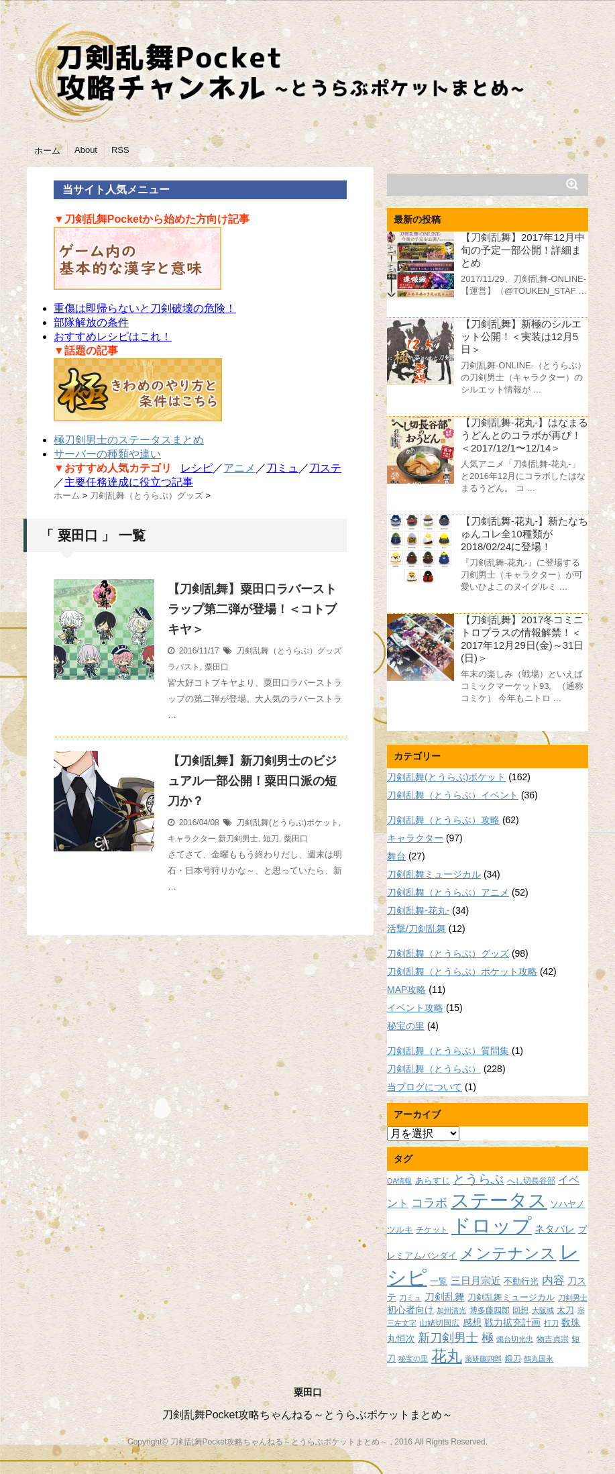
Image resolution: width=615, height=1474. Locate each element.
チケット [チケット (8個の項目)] (432, 1229)
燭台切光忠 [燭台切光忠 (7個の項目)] (514, 1339)
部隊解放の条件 (91, 322)
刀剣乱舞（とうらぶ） (434, 1068)
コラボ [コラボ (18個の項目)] (429, 1203)
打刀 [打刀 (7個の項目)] (551, 1323)
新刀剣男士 (238, 838)
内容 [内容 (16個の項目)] (553, 1280)
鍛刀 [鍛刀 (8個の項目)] (513, 1358)
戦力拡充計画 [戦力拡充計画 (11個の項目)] (512, 1322)
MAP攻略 (406, 989)
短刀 (271, 838)
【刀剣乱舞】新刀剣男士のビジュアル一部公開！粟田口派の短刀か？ (252, 781)
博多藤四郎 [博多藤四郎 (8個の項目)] (489, 1310)
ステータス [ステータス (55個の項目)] (499, 1200)
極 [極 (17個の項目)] (488, 1338)
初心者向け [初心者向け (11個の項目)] (410, 1309)
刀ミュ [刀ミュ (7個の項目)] (410, 1298)
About (85, 150)
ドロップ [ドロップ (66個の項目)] (491, 1225)
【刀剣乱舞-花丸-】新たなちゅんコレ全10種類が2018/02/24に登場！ (524, 533)
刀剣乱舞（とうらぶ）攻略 (443, 819)
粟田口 (217, 667)
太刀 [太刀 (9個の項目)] (565, 1310)
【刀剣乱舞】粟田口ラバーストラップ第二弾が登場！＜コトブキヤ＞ (252, 609)
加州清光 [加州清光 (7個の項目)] (451, 1310)
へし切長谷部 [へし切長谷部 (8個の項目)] (531, 1180)
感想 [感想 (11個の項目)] (472, 1322)
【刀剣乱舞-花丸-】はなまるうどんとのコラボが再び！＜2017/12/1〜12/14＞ (524, 435)
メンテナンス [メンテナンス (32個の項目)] (507, 1253)
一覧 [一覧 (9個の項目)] (438, 1281)
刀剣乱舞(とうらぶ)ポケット (288, 822)
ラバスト (184, 667)
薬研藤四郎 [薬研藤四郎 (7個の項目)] (483, 1359)
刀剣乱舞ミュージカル (434, 874)
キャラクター (192, 838)
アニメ (239, 468)
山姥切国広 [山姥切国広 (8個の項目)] (439, 1322)
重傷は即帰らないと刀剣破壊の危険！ (145, 308)
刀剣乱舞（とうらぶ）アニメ (448, 892)
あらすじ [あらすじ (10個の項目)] (432, 1180)
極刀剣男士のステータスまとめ (129, 439)
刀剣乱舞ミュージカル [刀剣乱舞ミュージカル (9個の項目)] (511, 1297)
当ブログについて (424, 1087)
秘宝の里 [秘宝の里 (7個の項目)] (413, 1359)
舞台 (396, 856)
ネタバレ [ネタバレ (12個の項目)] (555, 1229)
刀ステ (325, 468)
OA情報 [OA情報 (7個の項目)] (399, 1181)
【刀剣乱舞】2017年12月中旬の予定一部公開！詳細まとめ (523, 249)
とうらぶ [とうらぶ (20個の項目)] (478, 1179)
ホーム (47, 151)
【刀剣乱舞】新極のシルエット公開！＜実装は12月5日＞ (521, 336)
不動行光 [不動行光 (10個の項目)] (521, 1281)
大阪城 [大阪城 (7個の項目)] (543, 1310)
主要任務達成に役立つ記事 (128, 482)
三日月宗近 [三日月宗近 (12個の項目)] (476, 1280)
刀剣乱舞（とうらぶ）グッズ (289, 650)
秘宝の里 (406, 1025)
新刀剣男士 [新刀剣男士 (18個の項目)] (448, 1337)
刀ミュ (282, 468)
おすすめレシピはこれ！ (113, 336)
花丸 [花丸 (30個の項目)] (446, 1356)
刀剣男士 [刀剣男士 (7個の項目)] (573, 1298)
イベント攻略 (415, 1007)
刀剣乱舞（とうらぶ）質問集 (448, 1050)
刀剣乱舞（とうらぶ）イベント (452, 795)
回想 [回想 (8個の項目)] (520, 1310)
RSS (120, 150)
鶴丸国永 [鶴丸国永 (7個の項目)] (538, 1359)
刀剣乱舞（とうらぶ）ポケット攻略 (462, 971)
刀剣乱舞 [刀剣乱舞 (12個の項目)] (445, 1297)
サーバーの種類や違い (107, 454)
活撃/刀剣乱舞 (416, 928)
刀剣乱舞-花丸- (418, 910)
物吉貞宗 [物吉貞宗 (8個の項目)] (553, 1338)
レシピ (196, 468)
